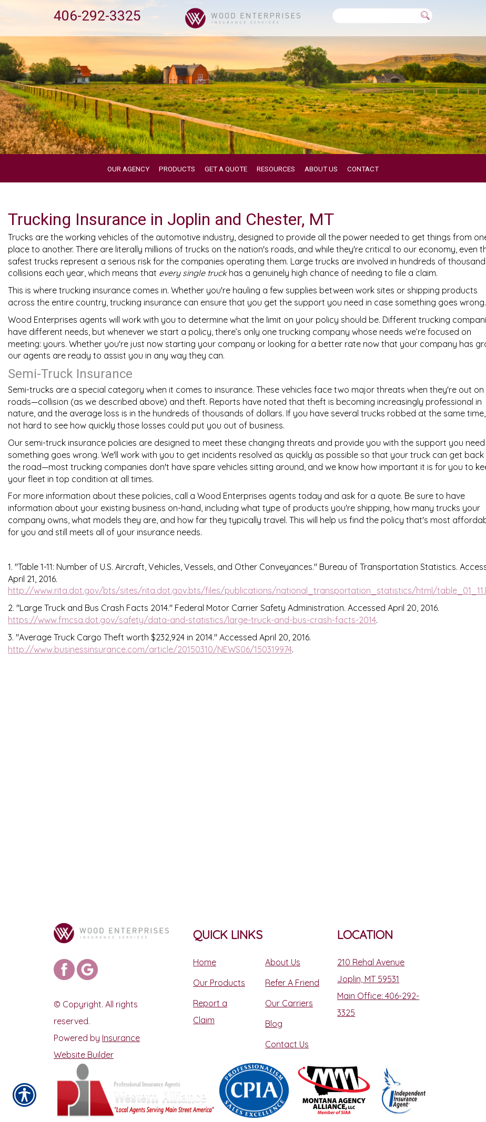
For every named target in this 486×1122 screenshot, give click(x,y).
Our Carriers (289, 999)
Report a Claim (210, 1007)
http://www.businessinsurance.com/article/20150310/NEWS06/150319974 (150, 645)
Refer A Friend (292, 978)
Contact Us (287, 1040)
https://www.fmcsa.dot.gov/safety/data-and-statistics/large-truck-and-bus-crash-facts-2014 (192, 616)
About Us (282, 958)
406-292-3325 (97, 15)
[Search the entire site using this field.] (375, 16)
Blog (273, 1019)
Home (204, 958)
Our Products (219, 978)
